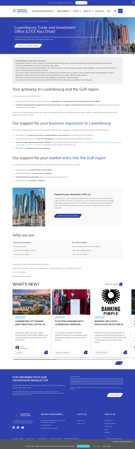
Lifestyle (19, 352)
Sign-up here (75, 376)
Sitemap (107, 432)
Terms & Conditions (56, 438)
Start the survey (81, 2)
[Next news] (121, 363)
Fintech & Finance (101, 352)
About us (86, 11)
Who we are (81, 423)
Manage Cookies (17, 438)
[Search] (115, 11)
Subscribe (115, 395)
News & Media (62, 11)
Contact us (99, 11)
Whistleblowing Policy (72, 438)
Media (106, 429)
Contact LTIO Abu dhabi (67, 216)
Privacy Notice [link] (106, 446)
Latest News (109, 420)
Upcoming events (110, 423)
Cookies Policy (30, 438)
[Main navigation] (120, 11)
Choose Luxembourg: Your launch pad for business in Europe (53, 421)
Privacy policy (105, 387)
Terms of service (116, 387)
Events (76, 11)
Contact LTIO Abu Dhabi (28, 46)
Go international (46, 425)
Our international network (42, 11)
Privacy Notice (27, 394)
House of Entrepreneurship (88, 142)
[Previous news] (117, 363)
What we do (81, 420)
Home (16, 21)
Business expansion (62, 352)
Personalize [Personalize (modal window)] (96, 446)
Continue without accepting (123, 441)
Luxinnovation (104, 142)
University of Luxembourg (34, 145)
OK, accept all (83, 446)
